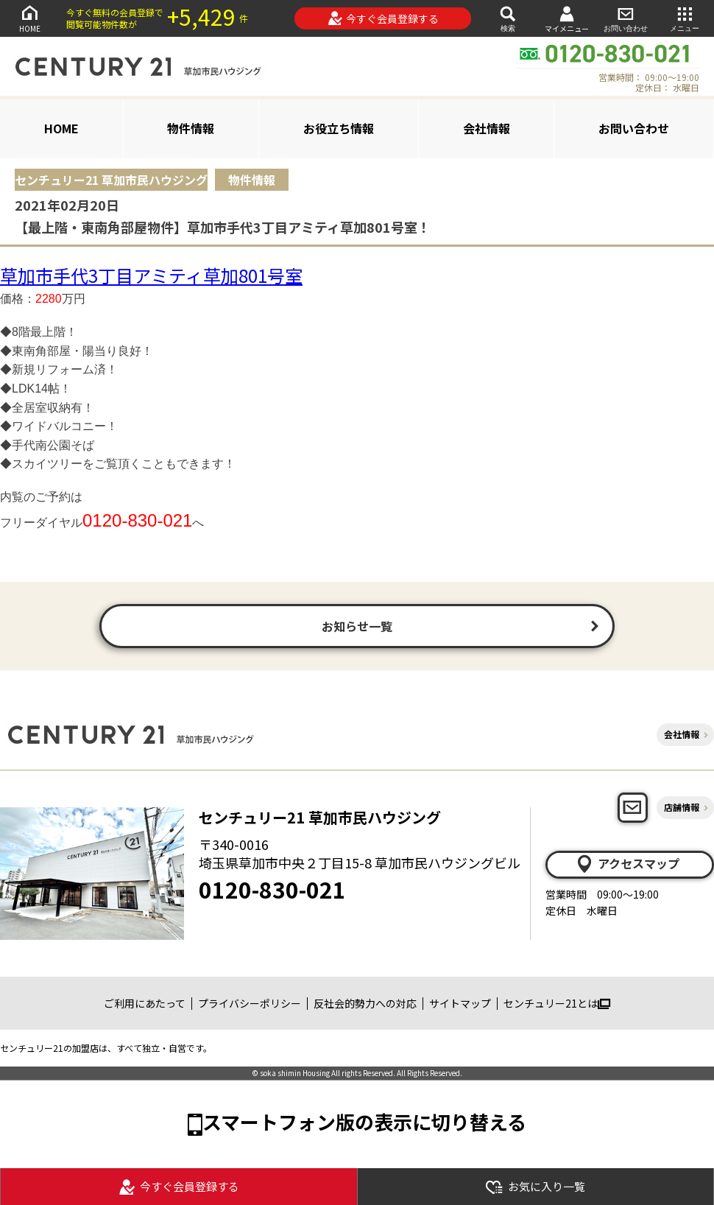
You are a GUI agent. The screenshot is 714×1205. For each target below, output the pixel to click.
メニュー (684, 18)
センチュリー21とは (556, 1003)
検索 (507, 18)
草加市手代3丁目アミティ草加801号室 (151, 275)
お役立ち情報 (338, 128)
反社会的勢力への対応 (365, 1003)
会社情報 (486, 128)
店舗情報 (681, 807)
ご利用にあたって (144, 1003)
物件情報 (190, 128)
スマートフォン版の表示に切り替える (364, 1121)
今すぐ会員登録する (383, 18)
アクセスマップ (627, 864)
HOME (29, 18)
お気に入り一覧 (535, 1186)
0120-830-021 (272, 889)
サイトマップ (460, 1003)
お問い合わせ (625, 18)
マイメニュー (566, 19)
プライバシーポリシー (249, 1003)
